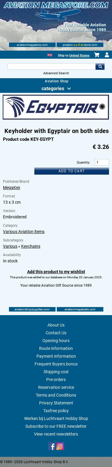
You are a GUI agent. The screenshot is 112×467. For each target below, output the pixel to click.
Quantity (83, 162)
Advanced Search (56, 73)
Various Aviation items (24, 231)
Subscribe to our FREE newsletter (56, 426)
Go (100, 66)
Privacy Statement (56, 402)
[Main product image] (56, 119)
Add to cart (72, 171)
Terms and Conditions (56, 395)
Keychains (30, 246)
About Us (56, 325)
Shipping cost (56, 371)
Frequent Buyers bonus (56, 364)
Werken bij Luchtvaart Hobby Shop (56, 418)
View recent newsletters (56, 434)
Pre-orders (56, 379)
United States (79, 56)
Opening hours (56, 340)
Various (10, 246)
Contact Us (56, 332)
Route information (56, 348)
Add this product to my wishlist (56, 271)
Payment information (56, 356)
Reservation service (56, 387)
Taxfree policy (56, 410)
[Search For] (51, 66)
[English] (49, 54)
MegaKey (11, 187)
